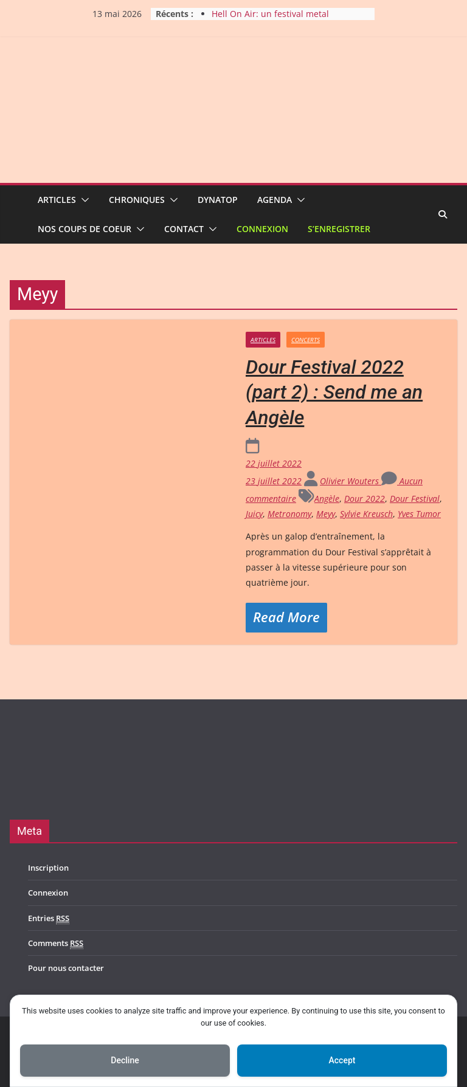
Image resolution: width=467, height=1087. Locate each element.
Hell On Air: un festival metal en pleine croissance (270, 20)
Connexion (262, 229)
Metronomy (289, 513)
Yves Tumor (419, 513)
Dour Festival (415, 498)
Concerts (305, 339)
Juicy (254, 513)
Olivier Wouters (350, 481)
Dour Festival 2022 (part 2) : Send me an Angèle (334, 392)
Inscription (48, 867)
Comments (55, 943)
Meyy (325, 513)
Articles (57, 199)
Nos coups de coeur (84, 229)
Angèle (326, 498)
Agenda (274, 199)
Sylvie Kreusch (366, 513)
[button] (82, 199)
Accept (342, 1060)
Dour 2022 (364, 498)
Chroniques (137, 199)
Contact (184, 229)
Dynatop (218, 199)
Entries (48, 918)
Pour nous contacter (66, 967)
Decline (125, 1060)
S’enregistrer (339, 229)
